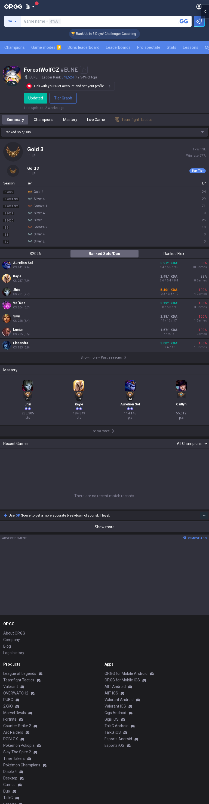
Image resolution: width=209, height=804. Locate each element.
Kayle (17, 276)
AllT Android (115, 686)
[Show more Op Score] (204, 515)
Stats (171, 47)
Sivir (16, 316)
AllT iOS (111, 693)
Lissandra (20, 343)
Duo (6, 791)
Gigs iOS (111, 719)
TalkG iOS (112, 732)
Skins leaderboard (83, 47)
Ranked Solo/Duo (104, 253)
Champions (14, 47)
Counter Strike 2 (17, 726)
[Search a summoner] (183, 21)
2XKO (8, 706)
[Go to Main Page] (13, 6)
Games (9, 784)
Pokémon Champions (21, 765)
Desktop (10, 778)
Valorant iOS (115, 706)
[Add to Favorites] (84, 70)
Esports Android (118, 739)
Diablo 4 (10, 771)
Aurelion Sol (23, 263)
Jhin (16, 290)
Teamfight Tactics (18, 680)
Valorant (10, 686)
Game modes (46, 47)
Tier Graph (64, 98)
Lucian (18, 330)
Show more (105, 527)
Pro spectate (148, 47)
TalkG (8, 798)
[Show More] (30, 6)
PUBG (8, 699)
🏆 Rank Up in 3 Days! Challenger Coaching (112, 34)
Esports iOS (114, 745)
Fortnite (10, 719)
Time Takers (14, 758)
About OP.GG (14, 633)
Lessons (190, 47)
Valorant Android (119, 699)
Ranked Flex (174, 253)
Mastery (70, 119)
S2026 (35, 253)
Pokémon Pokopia (19, 745)
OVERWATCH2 (15, 693)
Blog (7, 646)
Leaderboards (118, 47)
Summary (15, 119)
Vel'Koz (19, 303)
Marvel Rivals (14, 713)
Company (11, 640)
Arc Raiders (13, 732)
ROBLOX (10, 739)
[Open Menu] (199, 6)
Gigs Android (115, 713)
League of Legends (19, 673)
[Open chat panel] (205, 98)
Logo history (13, 653)
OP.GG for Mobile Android (125, 673)
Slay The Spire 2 (17, 752)
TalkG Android (116, 726)
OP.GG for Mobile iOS (122, 680)
